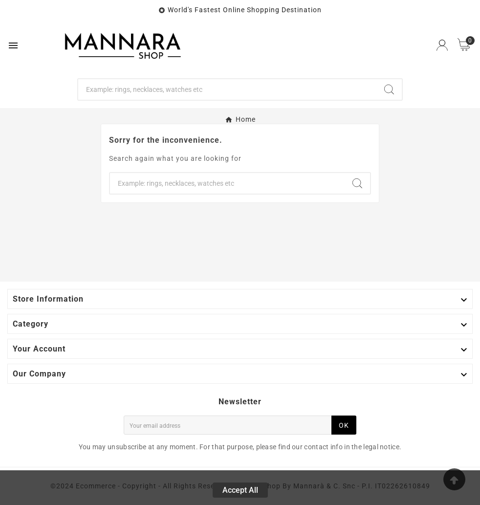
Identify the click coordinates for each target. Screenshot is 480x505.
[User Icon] (442, 45)
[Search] (227, 89)
